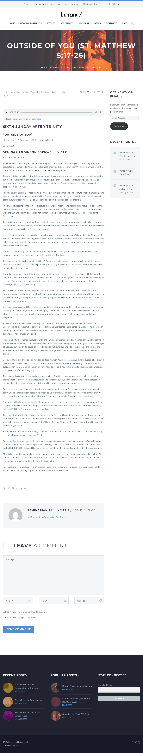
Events (51, 23)
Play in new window (21, 118)
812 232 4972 (72, 4)
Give (124, 23)
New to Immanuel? (31, 23)
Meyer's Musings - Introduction (77, 686)
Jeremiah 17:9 (61, 277)
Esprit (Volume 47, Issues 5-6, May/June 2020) (76, 700)
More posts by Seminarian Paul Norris (48, 517)
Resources (66, 23)
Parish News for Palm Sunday (126, 172)
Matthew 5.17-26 (14, 140)
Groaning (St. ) (75, 714)
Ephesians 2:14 (33, 435)
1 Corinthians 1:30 (92, 431)
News (97, 23)
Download (36, 118)
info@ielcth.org (92, 4)
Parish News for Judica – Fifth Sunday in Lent (126, 189)
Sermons (45, 92)
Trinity (55, 92)
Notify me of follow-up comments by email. (26, 611)
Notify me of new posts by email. (20, 617)
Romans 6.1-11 (46, 140)
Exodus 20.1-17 (30, 140)
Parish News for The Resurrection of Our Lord (127, 156)
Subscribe (119, 126)
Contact (111, 23)
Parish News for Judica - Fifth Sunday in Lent (28, 714)
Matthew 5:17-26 (93, 67)
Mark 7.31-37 (81, 714)
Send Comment (18, 629)
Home (12, 23)
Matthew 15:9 (27, 284)
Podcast (83, 23)
